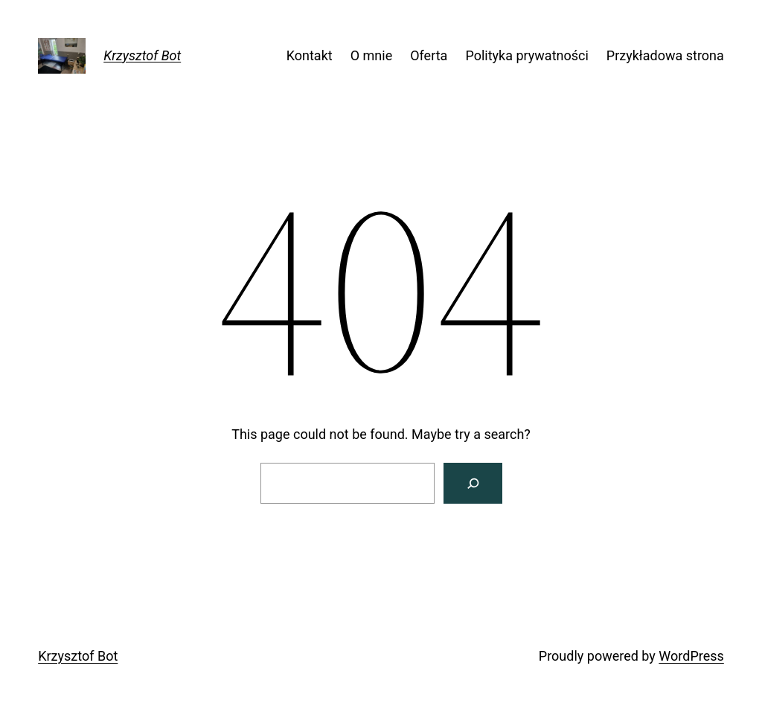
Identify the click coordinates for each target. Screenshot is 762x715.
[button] (24, 22)
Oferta (428, 55)
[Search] (473, 483)
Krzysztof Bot (142, 55)
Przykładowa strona (665, 55)
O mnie (371, 55)
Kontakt (309, 55)
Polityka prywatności (526, 55)
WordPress (691, 656)
